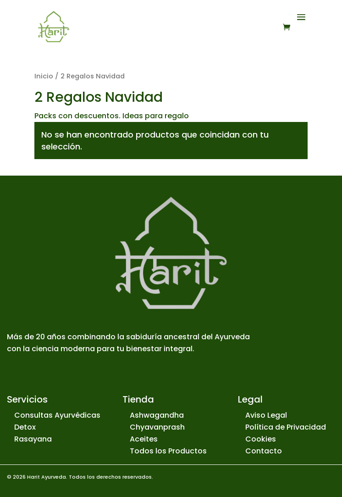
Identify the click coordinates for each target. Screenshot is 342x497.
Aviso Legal (266, 415)
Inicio (43, 76)
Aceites (144, 439)
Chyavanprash (157, 427)
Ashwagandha (157, 415)
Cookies (260, 439)
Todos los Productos (168, 451)
